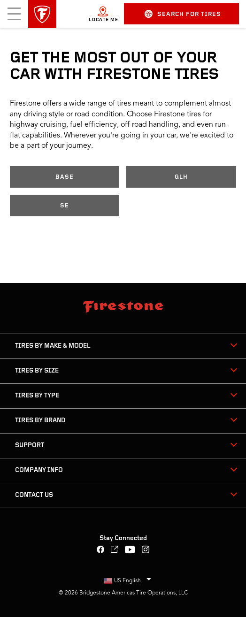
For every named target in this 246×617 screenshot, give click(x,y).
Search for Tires (183, 14)
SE (64, 206)
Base (64, 177)
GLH (181, 177)
